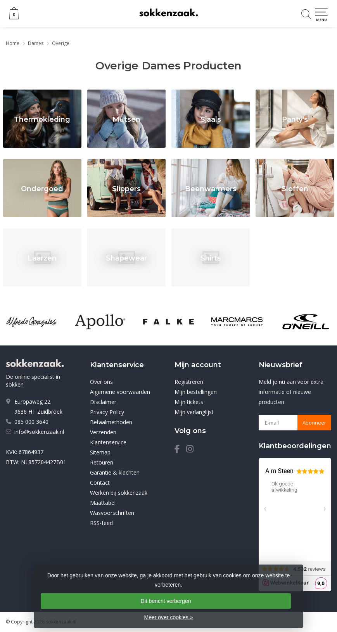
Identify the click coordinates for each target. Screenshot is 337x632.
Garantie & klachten (115, 472)
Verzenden (103, 432)
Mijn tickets (189, 402)
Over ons (101, 381)
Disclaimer (103, 402)
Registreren (189, 381)
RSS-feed (101, 523)
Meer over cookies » (168, 617)
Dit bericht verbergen (166, 601)
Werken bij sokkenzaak (118, 492)
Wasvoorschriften (112, 512)
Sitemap (100, 452)
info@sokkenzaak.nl (39, 431)
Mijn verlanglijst (194, 412)
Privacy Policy (107, 412)
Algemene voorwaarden (120, 391)
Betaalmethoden (111, 422)
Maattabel (103, 502)
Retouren (101, 462)
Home (12, 43)
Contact (100, 482)
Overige (60, 43)
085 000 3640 (31, 421)
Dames (35, 43)
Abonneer (314, 422)
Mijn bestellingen (196, 391)
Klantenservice (108, 442)
